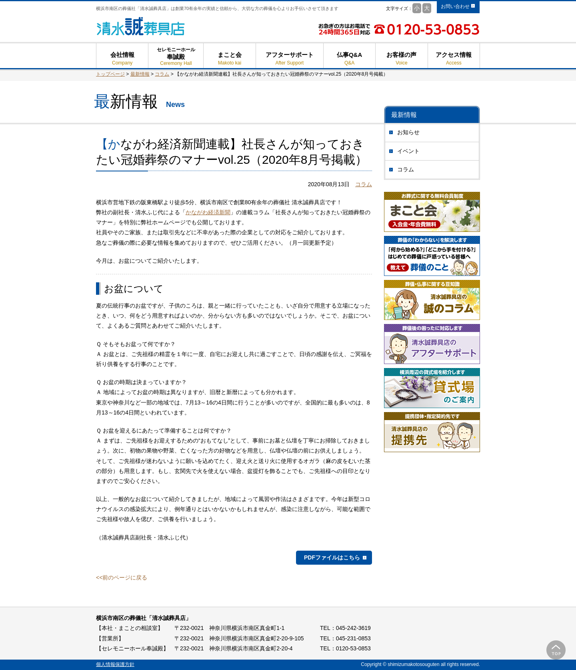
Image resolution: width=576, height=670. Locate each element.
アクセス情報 (454, 58)
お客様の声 (401, 58)
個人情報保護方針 (115, 664)
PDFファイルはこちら (332, 557)
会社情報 (122, 58)
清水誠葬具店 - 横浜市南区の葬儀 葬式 (141, 26)
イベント (408, 151)
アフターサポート (289, 58)
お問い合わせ (455, 6)
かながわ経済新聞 (208, 212)
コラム (405, 169)
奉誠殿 (175, 59)
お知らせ (408, 132)
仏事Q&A (349, 58)
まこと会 (229, 58)
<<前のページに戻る (121, 577)
